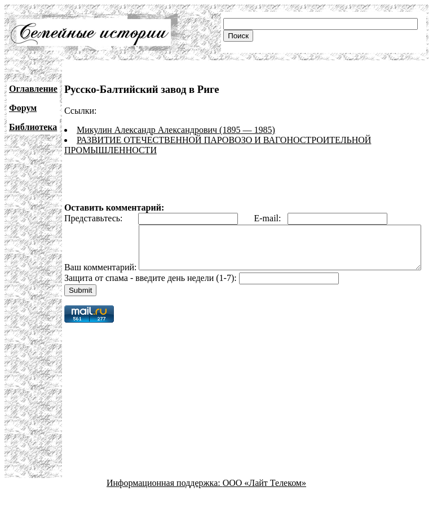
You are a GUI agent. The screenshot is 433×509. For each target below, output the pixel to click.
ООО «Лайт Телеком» (264, 499)
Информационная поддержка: (165, 499)
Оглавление (33, 88)
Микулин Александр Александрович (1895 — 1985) (176, 130)
